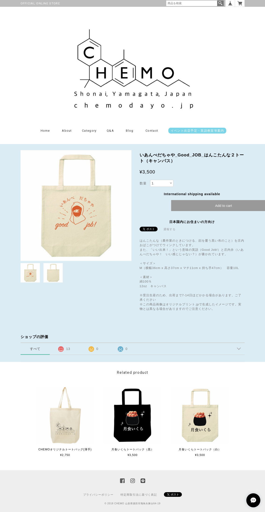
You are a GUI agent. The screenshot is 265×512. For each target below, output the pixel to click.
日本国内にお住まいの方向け (192, 222)
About (67, 130)
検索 (220, 3)
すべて (35, 349)
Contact (151, 130)
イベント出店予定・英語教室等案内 (197, 130)
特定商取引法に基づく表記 (138, 494)
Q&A (110, 130)
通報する (169, 229)
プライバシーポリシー (98, 494)
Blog (129, 130)
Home (45, 130)
